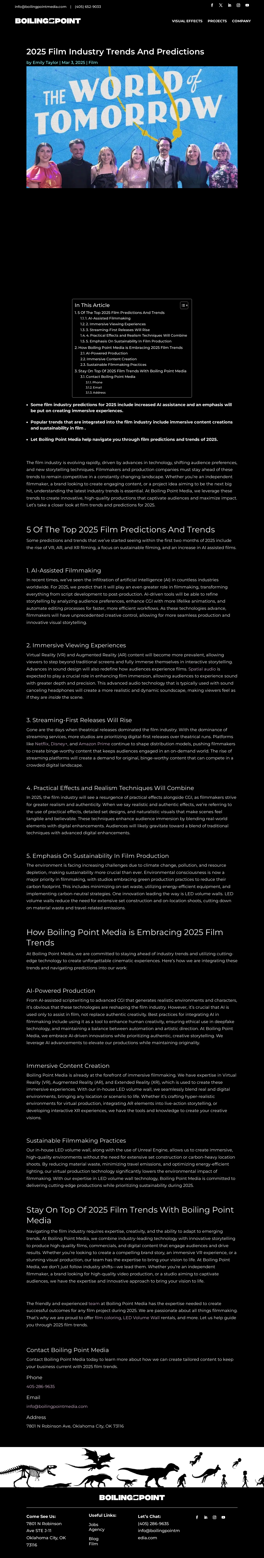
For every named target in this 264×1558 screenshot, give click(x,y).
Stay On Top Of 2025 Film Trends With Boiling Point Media (132, 371)
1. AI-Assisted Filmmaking (107, 318)
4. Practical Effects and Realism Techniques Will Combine (136, 335)
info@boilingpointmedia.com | (45, 6)
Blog (102, 1538)
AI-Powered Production (107, 353)
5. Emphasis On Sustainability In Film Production (129, 341)
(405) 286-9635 (153, 1523)
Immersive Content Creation (112, 359)
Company (241, 21)
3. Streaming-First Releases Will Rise (118, 330)
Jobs (102, 1524)
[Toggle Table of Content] (182, 305)
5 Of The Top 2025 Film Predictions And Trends (121, 312)
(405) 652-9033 (88, 6)
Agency (97, 1529)
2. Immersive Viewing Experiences (116, 324)
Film (93, 62)
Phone (97, 382)
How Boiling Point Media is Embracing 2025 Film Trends (130, 347)
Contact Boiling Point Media (110, 377)
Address (99, 392)
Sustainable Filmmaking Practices (116, 365)
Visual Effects (187, 21)
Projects (217, 21)
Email (97, 387)
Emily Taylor (45, 62)
